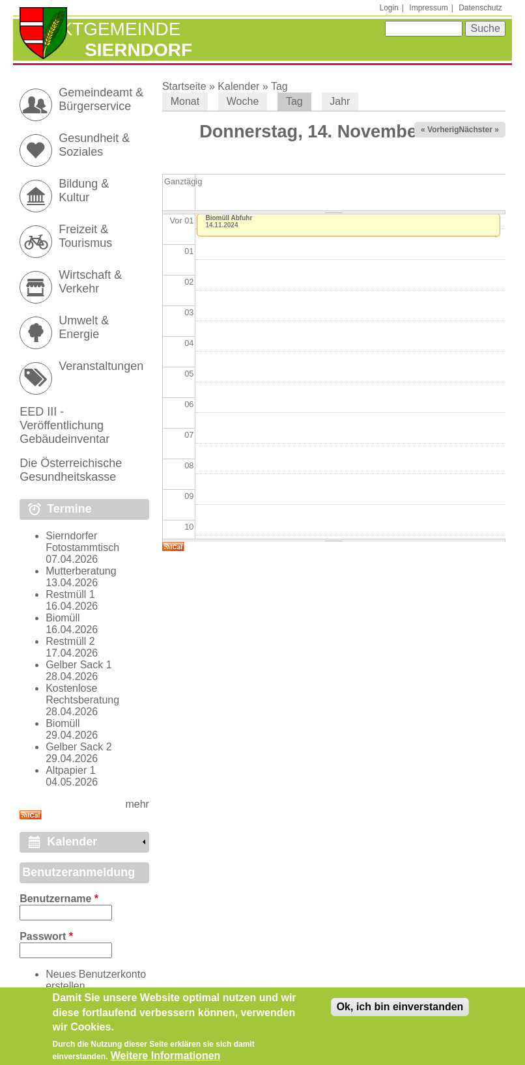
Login (388, 7)
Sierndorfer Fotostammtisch (82, 541)
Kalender (238, 86)
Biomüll (62, 617)
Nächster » (478, 129)
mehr (137, 804)
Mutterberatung (81, 570)
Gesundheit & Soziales (94, 145)
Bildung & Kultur (84, 190)
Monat (185, 101)
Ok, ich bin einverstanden (400, 1010)
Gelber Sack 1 (78, 664)
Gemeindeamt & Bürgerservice (101, 99)
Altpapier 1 (71, 770)
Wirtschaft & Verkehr (90, 281)
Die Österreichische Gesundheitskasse (71, 470)
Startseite (184, 86)
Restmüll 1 (70, 594)
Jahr (340, 101)
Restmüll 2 (70, 641)
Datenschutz (480, 7)
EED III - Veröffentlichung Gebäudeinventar (64, 425)
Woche (243, 101)
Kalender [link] (72, 841)
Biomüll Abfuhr (228, 217)
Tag (279, 86)
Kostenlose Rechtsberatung (82, 694)
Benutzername (59, 898)
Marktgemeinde (100, 29)
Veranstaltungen (101, 366)
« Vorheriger (443, 129)
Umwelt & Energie (84, 327)
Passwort (46, 936)
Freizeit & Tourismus (85, 236)
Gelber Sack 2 (78, 746)
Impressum (428, 7)
